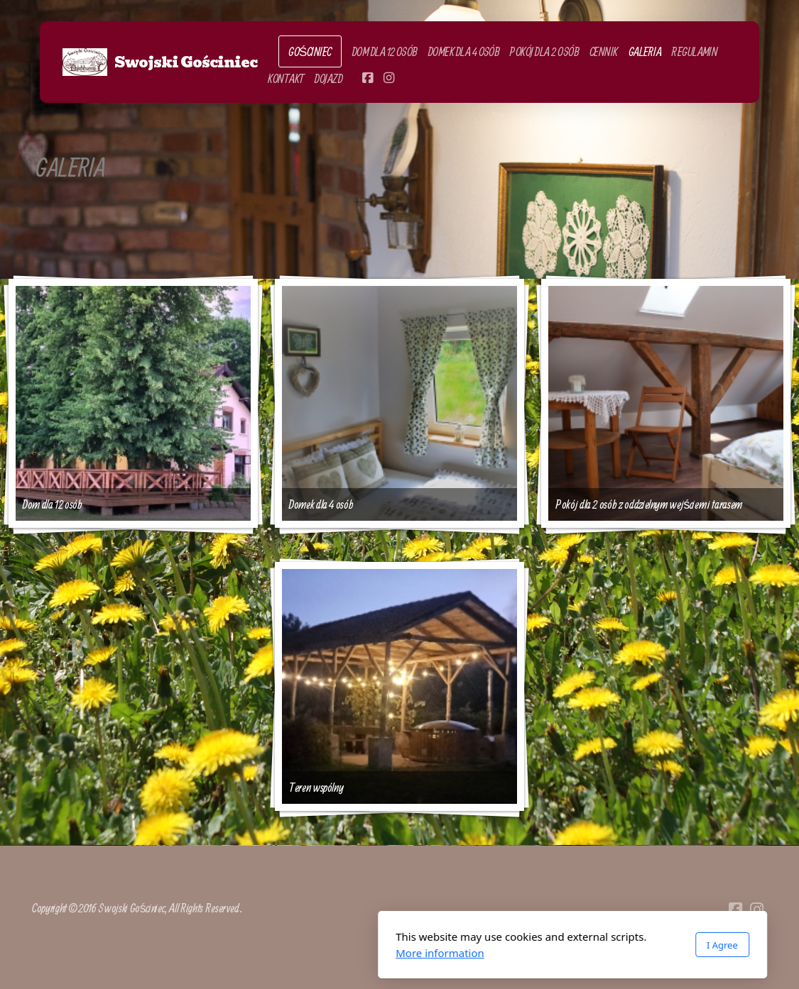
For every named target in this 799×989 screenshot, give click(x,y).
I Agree (549, 945)
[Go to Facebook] (367, 78)
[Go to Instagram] (388, 78)
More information (267, 953)
